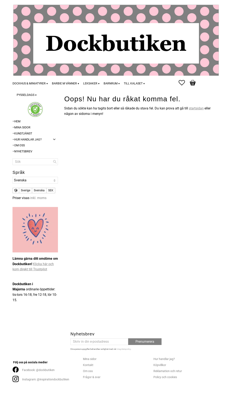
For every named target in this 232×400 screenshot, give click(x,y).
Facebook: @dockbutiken (38, 370)
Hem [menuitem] (17, 121)
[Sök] (55, 162)
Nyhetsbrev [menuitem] (23, 151)
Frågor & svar (91, 377)
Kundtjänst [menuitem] (23, 133)
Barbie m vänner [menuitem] (64, 83)
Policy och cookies (165, 377)
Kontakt (88, 365)
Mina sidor (90, 359)
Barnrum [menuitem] (111, 83)
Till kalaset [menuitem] (133, 83)
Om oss (88, 371)
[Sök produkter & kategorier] (35, 161)
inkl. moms (38, 198)
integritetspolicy (124, 349)
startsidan (196, 108)
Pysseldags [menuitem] (25, 95)
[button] (184, 83)
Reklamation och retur (167, 371)
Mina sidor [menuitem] (22, 127)
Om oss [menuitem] (19, 145)
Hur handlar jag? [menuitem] (28, 139)
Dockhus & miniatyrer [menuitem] (29, 83)
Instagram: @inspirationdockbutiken (45, 379)
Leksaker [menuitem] (90, 83)
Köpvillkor (159, 365)
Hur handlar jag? (164, 359)
